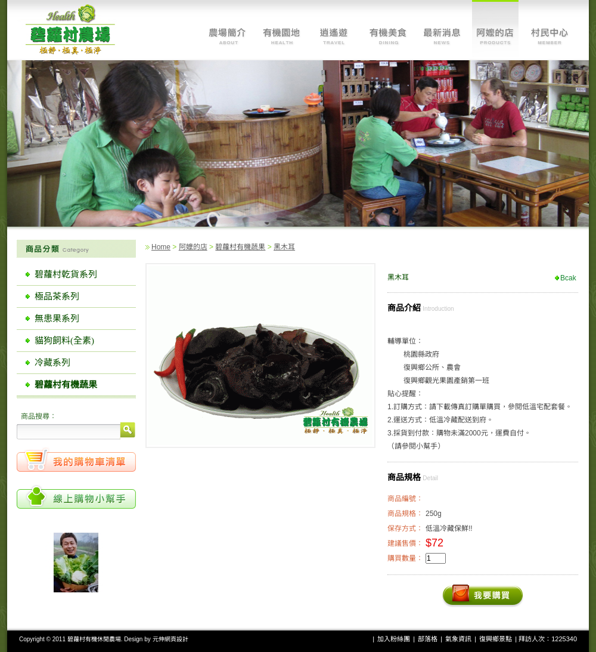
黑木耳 (284, 247)
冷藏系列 (52, 362)
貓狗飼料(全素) (64, 340)
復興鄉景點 (495, 638)
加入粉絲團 (393, 638)
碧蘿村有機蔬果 (240, 247)
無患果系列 (57, 318)
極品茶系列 (57, 296)
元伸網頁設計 (170, 639)
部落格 (427, 638)
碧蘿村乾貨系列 (66, 274)
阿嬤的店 (193, 247)
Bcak (568, 278)
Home (160, 247)
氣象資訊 (458, 638)
